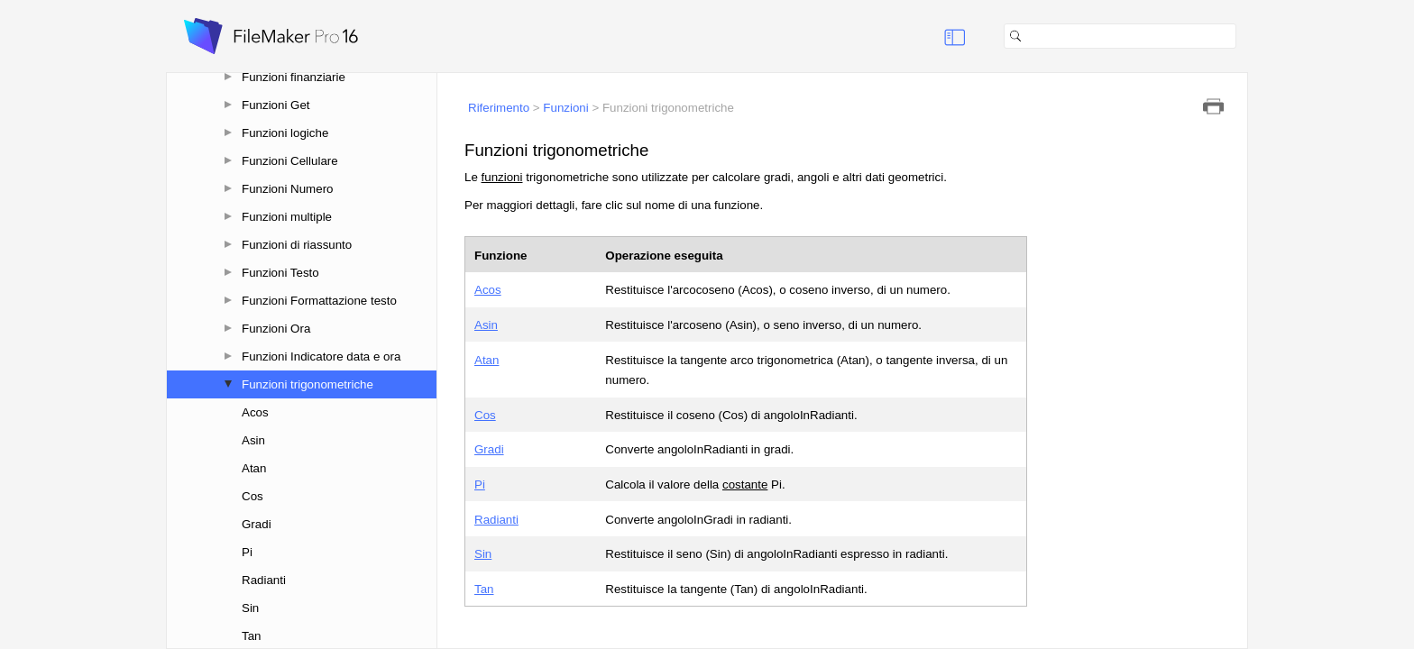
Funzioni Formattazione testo (319, 300)
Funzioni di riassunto (297, 244)
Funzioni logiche (285, 133)
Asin (253, 440)
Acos (255, 412)
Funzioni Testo (280, 272)
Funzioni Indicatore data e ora (321, 356)
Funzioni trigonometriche (307, 384)
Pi (247, 552)
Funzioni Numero (287, 189)
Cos (252, 496)
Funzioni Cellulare (290, 161)
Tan (252, 636)
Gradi (256, 524)
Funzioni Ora (276, 328)
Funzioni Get (276, 105)
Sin (250, 608)
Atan (254, 468)
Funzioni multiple (287, 217)
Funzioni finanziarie (293, 77)
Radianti (264, 580)
